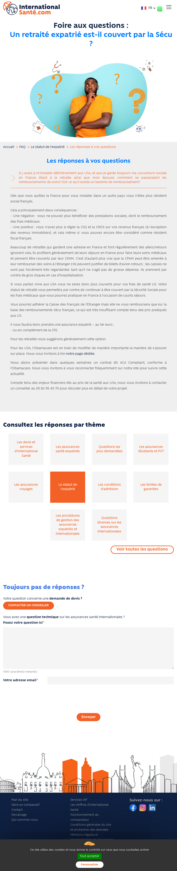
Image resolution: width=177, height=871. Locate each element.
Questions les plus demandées (109, 449)
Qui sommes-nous (24, 820)
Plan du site (19, 800)
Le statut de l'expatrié (68, 487)
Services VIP (78, 800)
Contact (17, 810)
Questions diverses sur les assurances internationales (109, 524)
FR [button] (146, 8)
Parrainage (19, 815)
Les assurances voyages (26, 487)
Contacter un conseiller (28, 605)
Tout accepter (89, 856)
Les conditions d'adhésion (109, 487)
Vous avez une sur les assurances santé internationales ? (64, 620)
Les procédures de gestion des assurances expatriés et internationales (68, 524)
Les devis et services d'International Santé (26, 449)
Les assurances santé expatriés (68, 449)
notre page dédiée (80, 354)
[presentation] (88, 703)
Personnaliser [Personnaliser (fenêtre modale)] (89, 864)
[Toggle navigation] (169, 7)
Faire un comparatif (25, 805)
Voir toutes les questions (142, 549)
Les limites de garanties (151, 487)
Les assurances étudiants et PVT (151, 449)
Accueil (8, 147)
